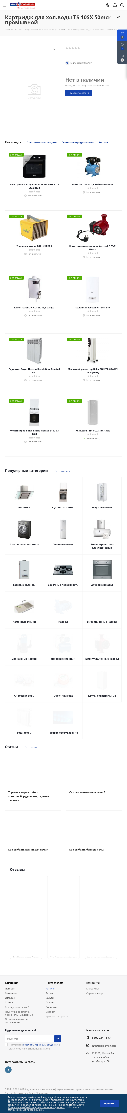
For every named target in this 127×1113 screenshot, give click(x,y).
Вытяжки (24, 507)
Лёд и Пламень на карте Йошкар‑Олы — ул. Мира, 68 (65, 956)
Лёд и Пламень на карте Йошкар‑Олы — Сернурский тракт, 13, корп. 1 (27, 956)
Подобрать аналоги (78, 92)
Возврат (50, 1011)
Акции (49, 993)
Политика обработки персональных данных (19, 1013)
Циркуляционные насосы (102, 658)
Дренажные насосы (24, 658)
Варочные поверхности (63, 584)
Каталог (50, 988)
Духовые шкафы (102, 584)
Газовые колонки (24, 584)
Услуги (50, 997)
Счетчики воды (24, 695)
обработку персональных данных (40, 1044)
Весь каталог (62, 471)
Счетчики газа (63, 695)
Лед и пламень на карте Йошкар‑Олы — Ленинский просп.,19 (102, 956)
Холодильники (63, 544)
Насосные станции (63, 658)
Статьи (9, 1002)
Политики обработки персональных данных (35, 1104)
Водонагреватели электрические (102, 546)
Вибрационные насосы (102, 621)
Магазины (92, 988)
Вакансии (11, 993)
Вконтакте (8, 1069)
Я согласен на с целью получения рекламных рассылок (34, 1046)
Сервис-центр (94, 993)
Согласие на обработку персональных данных (36, 1107)
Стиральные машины (24, 544)
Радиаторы (24, 732)
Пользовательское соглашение (16, 1021)
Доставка (51, 1007)
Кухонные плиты (63, 507)
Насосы (63, 621)
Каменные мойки (24, 621)
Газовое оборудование (63, 732)
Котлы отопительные (102, 695)
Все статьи (31, 747)
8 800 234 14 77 (101, 1038)
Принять (109, 1103)
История (10, 988)
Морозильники (102, 507)
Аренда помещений (17, 1007)
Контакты (93, 982)
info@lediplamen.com (104, 1045)
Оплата (50, 1002)
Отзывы (10, 997)
